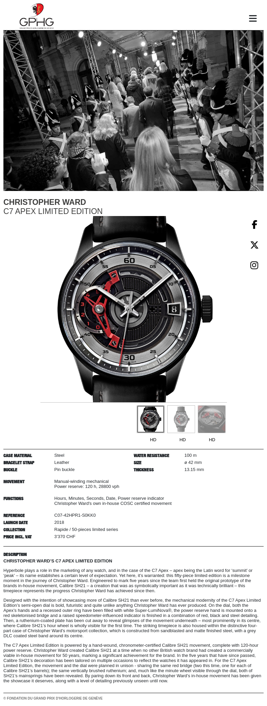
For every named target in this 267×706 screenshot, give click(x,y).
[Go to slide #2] (181, 419)
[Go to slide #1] (150, 419)
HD (153, 439)
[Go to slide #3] (211, 419)
